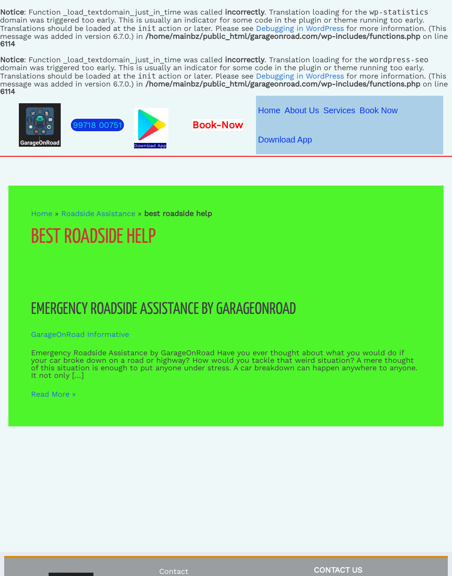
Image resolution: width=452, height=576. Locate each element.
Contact (174, 571)
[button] (97, 125)
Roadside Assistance (98, 213)
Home (269, 110)
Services (339, 110)
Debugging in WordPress (300, 28)
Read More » (53, 394)
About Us (301, 110)
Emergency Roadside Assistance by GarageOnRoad (163, 309)
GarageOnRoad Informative (80, 334)
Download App (150, 145)
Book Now (378, 110)
